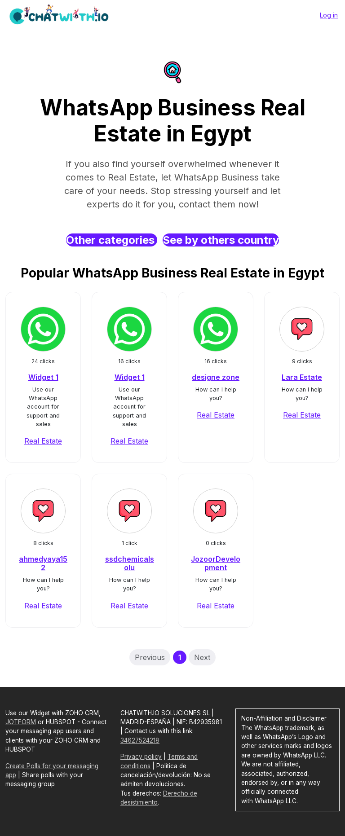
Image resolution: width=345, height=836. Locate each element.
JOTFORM (20, 722)
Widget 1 (43, 377)
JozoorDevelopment (215, 563)
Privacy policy (141, 756)
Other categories (111, 239)
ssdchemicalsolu (129, 563)
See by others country (221, 239)
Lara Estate (302, 377)
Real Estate (43, 440)
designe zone (215, 377)
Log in (329, 15)
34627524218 (139, 740)
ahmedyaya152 (43, 563)
